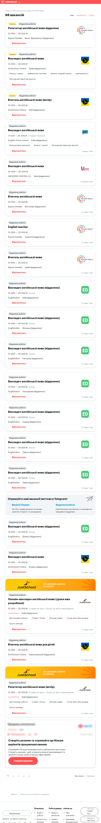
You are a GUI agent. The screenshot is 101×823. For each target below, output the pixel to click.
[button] (89, 811)
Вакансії (14, 794)
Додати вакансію (55, 814)
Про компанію (70, 814)
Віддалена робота (65, 505)
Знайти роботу (40, 814)
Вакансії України (20, 505)
